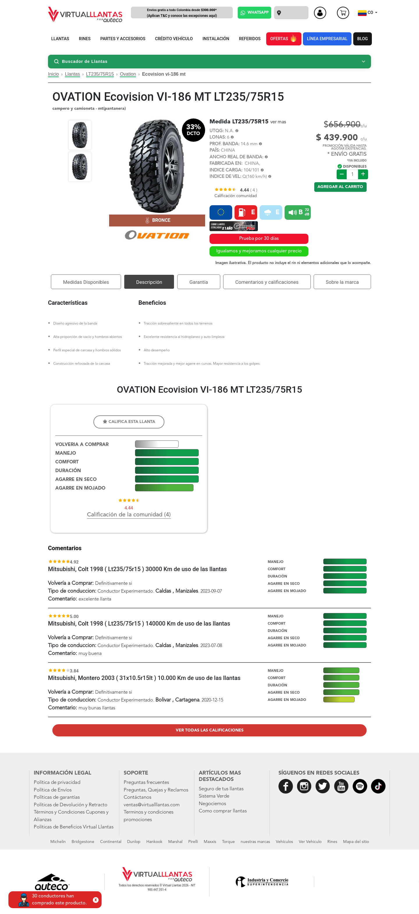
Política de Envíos (53, 790)
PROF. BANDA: (224, 144)
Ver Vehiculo (310, 842)
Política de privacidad (57, 782)
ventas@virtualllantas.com (152, 805)
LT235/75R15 (100, 74)
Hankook (154, 842)
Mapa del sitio (356, 842)
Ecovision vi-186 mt (163, 74)
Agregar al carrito (340, 187)
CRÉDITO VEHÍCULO (174, 38)
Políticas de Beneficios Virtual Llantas (73, 827)
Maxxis (210, 842)
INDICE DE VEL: (225, 177)
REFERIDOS (249, 38)
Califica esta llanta (129, 421)
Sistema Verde (214, 796)
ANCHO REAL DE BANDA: (236, 157)
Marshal (175, 842)
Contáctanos (137, 797)
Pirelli (193, 842)
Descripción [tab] (149, 282)
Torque (228, 842)
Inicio (53, 74)
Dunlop (134, 842)
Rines (332, 842)
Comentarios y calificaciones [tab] (267, 282)
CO (366, 13)
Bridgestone (83, 842)
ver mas (278, 122)
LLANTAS (60, 38)
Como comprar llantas (223, 811)
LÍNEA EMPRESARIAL (327, 38)
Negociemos (212, 803)
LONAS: (218, 137)
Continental (110, 842)
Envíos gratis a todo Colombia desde (181, 13)
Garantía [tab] (198, 282)
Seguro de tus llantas (221, 789)
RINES (84, 38)
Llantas (72, 74)
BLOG (362, 38)
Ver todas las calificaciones (210, 730)
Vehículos (284, 842)
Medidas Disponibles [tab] (86, 282)
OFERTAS (283, 38)
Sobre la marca (342, 282)
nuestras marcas (255, 842)
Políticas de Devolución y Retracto (70, 805)
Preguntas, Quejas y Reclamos (156, 790)
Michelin (58, 842)
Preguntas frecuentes (146, 782)
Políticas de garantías (57, 797)
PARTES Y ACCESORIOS (122, 38)
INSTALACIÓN (216, 38)
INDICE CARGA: (226, 170)
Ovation (128, 74)
